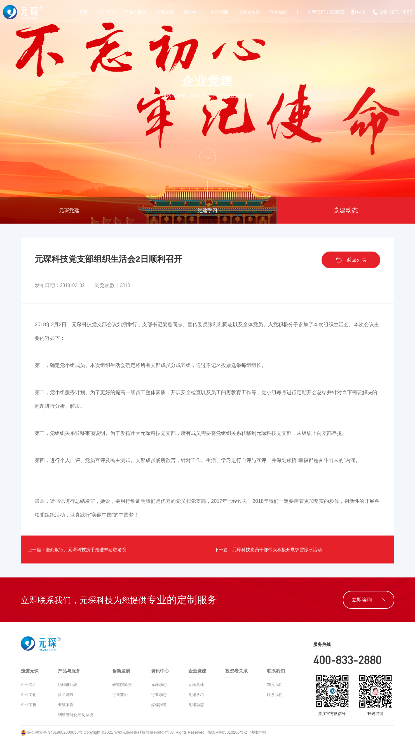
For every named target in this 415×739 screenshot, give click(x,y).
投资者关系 (249, 12)
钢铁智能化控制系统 (75, 714)
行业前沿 (120, 694)
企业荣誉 (28, 704)
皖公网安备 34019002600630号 (52, 732)
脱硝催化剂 (68, 684)
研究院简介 (122, 684)
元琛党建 (69, 210)
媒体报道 (159, 704)
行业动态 (159, 694)
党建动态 (345, 210)
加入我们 (275, 684)
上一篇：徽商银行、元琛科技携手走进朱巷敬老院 (86, 549)
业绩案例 (66, 704)
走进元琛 (106, 12)
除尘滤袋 (66, 694)
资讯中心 (192, 12)
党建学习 (207, 210)
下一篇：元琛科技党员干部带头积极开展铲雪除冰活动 (277, 549)
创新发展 (165, 12)
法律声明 (258, 732)
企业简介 (28, 684)
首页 (83, 12)
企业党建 (219, 12)
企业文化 (28, 694)
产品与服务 (135, 12)
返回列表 (351, 260)
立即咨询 (368, 600)
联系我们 (278, 12)
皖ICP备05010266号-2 (228, 732)
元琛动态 (159, 684)
